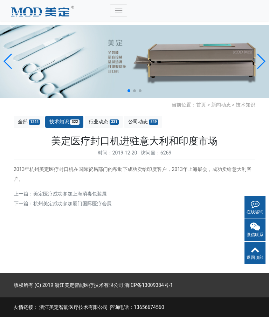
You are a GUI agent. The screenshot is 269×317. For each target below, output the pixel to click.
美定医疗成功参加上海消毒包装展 (70, 194)
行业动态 (104, 122)
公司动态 (143, 122)
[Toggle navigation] (118, 10)
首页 (201, 105)
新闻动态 (221, 105)
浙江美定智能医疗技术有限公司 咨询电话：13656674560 (101, 307)
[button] (8, 61)
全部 (29, 122)
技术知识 (245, 105)
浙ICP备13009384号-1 (148, 285)
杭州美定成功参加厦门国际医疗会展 (72, 203)
